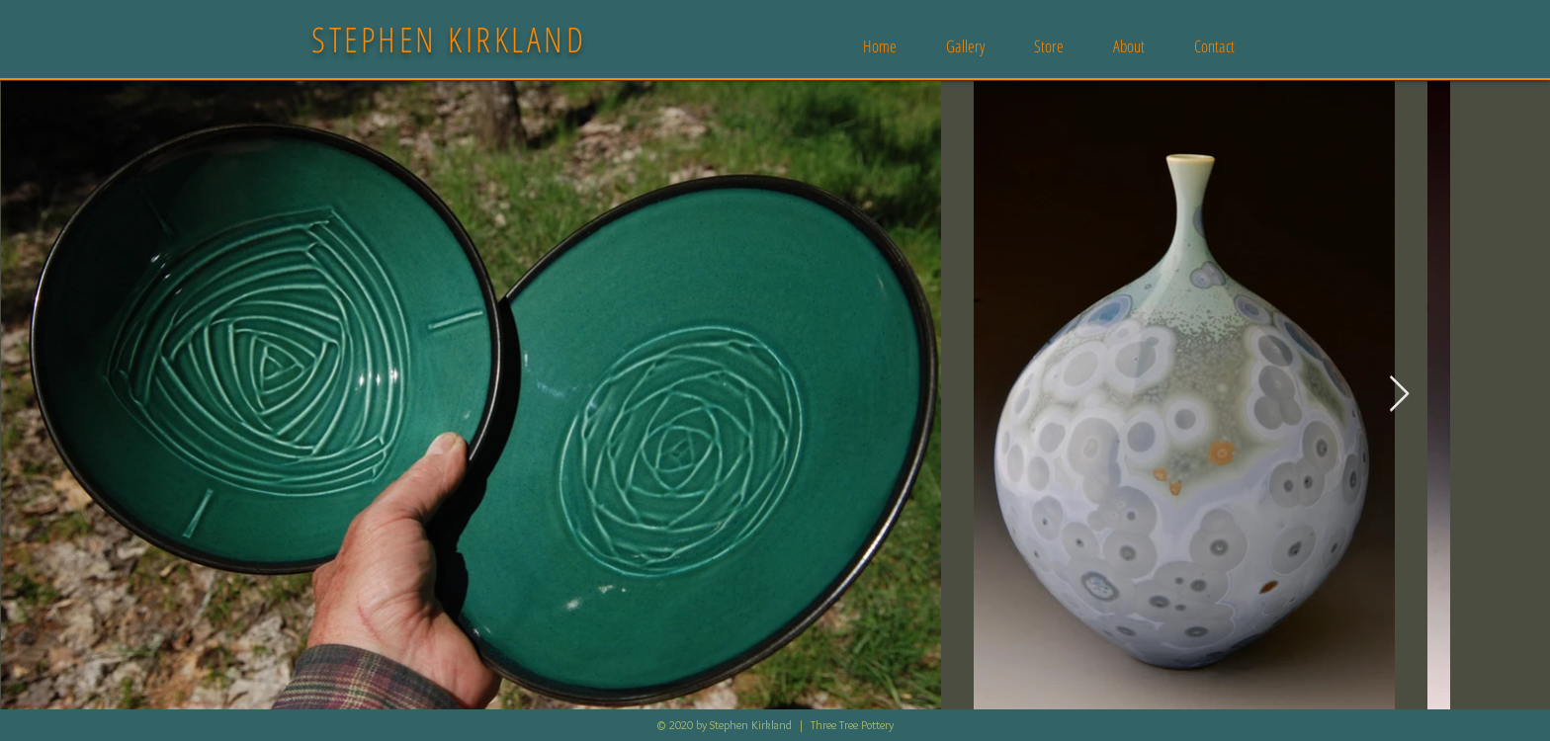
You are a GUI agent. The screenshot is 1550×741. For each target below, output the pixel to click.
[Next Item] (1399, 394)
